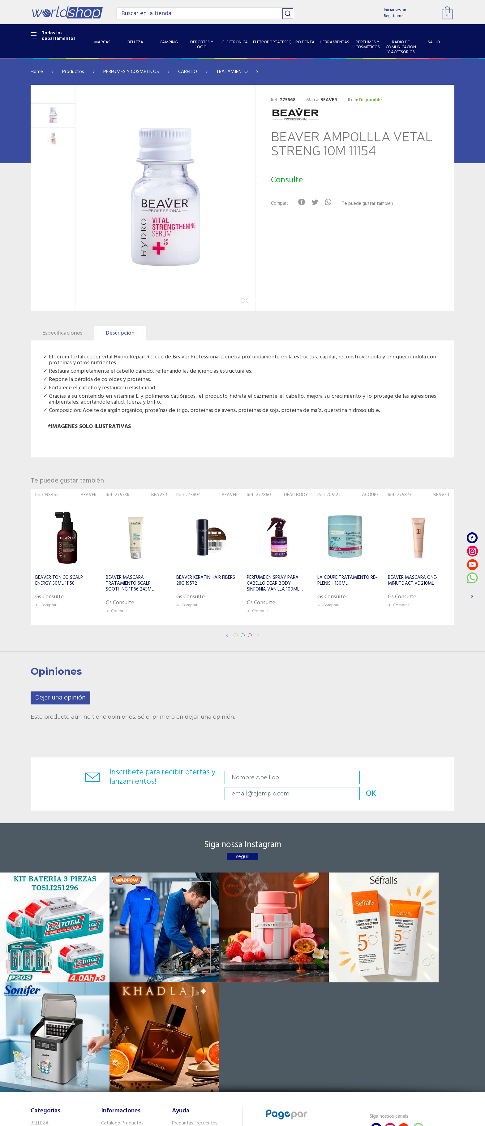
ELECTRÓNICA (45, 996)
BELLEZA (40, 972)
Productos (73, 72)
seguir (242, 843)
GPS (35, 1067)
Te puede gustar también (371, 204)
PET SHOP (41, 1075)
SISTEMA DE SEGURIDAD (56, 1059)
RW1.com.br (263, 1119)
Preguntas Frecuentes (194, 972)
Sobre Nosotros (117, 980)
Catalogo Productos (122, 972)
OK (411, 777)
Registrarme (394, 16)
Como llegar (113, 988)
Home (37, 72)
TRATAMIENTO (232, 72)
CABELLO (187, 72)
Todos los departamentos (58, 35)
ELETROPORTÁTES (50, 1004)
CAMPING (41, 980)
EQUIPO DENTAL (48, 1011)
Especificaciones (62, 333)
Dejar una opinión (60, 697)
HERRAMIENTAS (47, 1020)
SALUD (38, 1051)
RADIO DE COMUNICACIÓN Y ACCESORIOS (60, 1039)
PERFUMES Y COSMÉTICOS (131, 72)
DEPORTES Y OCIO (50, 988)
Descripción (120, 333)
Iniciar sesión (395, 10)
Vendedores (184, 988)
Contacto (182, 980)
